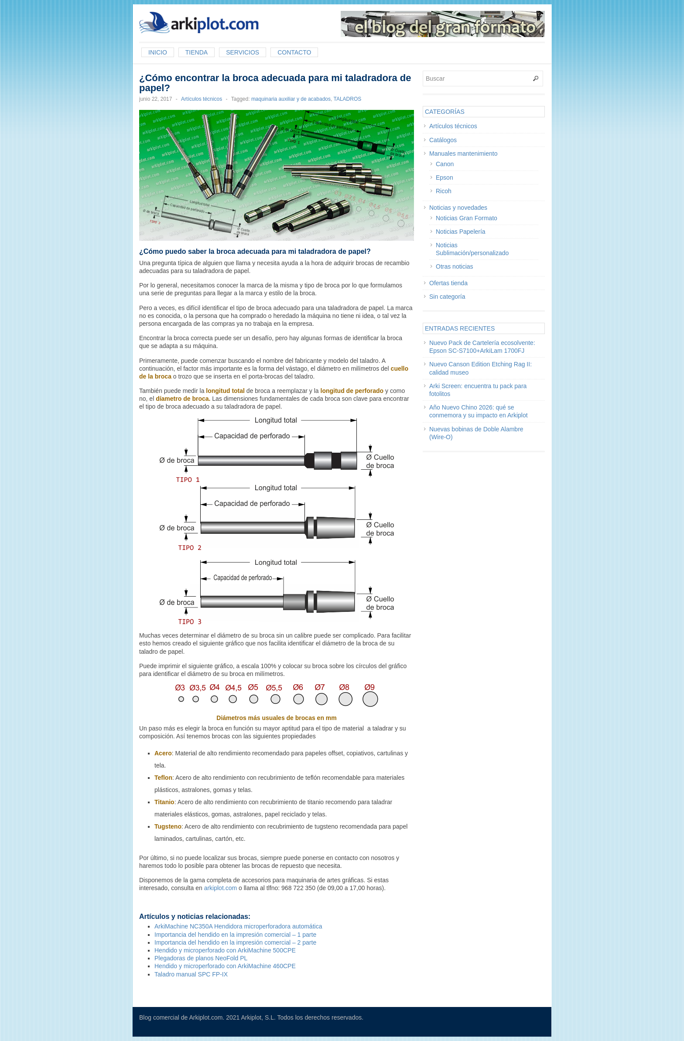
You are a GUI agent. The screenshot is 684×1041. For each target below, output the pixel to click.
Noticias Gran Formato (466, 218)
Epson (444, 177)
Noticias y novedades (458, 207)
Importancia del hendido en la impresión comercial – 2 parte (235, 942)
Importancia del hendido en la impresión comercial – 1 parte (235, 934)
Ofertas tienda (448, 283)
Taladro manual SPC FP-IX (191, 974)
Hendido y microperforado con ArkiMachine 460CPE (225, 965)
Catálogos (443, 140)
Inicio (157, 52)
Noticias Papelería (461, 231)
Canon (445, 163)
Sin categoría (447, 296)
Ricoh (443, 191)
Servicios (242, 52)
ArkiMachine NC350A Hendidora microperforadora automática (238, 926)
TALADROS (347, 99)
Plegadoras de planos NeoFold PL (200, 958)
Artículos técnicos (201, 99)
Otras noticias (454, 266)
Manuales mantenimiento (463, 153)
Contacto (294, 52)
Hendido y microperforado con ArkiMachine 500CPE (225, 950)
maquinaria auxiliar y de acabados (291, 99)
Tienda (196, 52)
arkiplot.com (220, 887)
